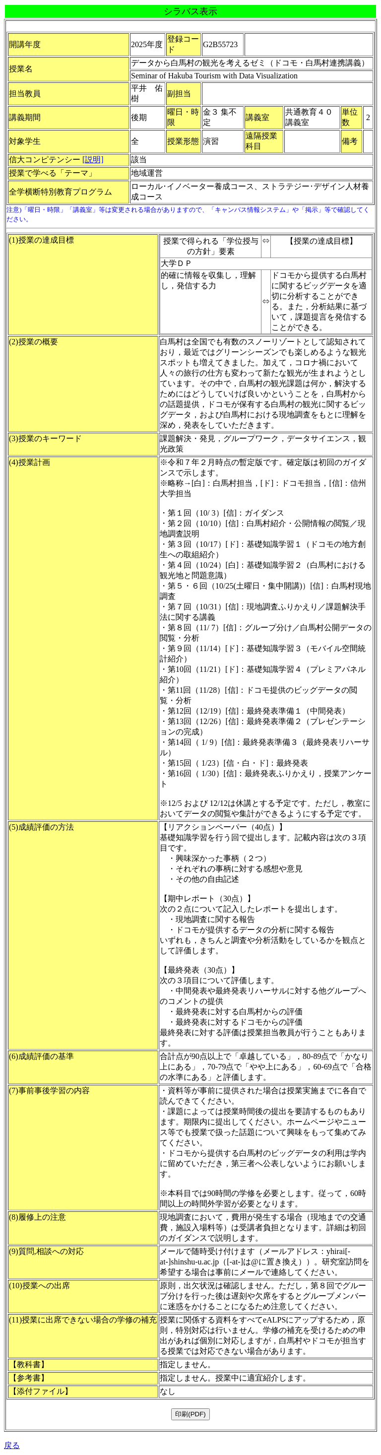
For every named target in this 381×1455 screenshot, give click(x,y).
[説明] (93, 159)
